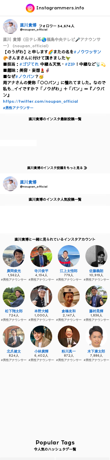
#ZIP (70, 64)
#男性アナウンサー (18, 108)
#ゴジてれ (29, 64)
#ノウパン (25, 76)
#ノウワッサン (87, 52)
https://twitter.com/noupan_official (40, 101)
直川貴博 (28, 25)
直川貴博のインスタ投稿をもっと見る (56, 168)
